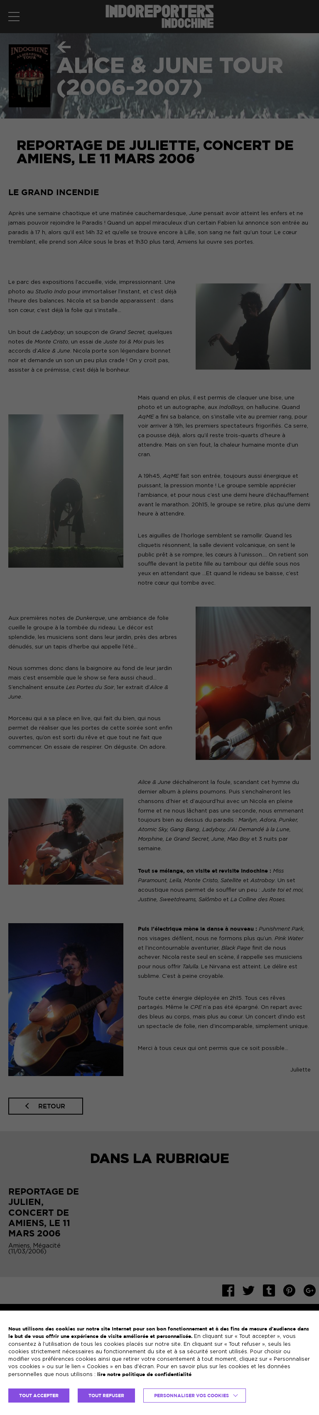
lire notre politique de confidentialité (144, 1374)
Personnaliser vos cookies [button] (191, 1395)
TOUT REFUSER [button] (106, 1395)
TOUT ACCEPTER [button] (39, 1395)
